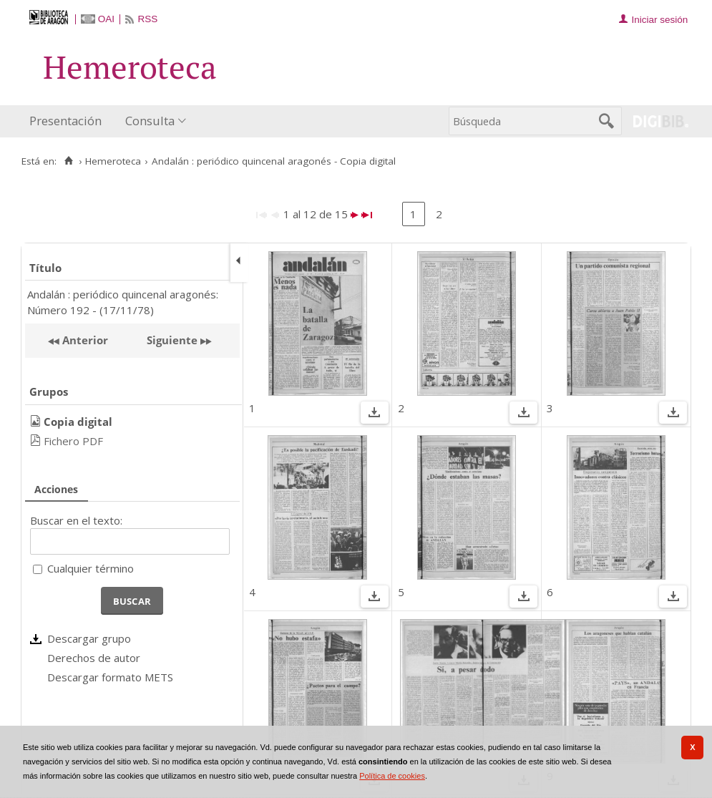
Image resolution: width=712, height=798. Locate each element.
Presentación (65, 120)
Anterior (83, 340)
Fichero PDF (73, 441)
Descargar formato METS (110, 677)
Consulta (150, 120)
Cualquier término (90, 568)
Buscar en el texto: (76, 520)
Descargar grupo (89, 638)
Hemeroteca (113, 161)
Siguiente (172, 340)
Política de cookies (392, 776)
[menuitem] (69, 121)
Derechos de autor (93, 658)
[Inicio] (68, 161)
